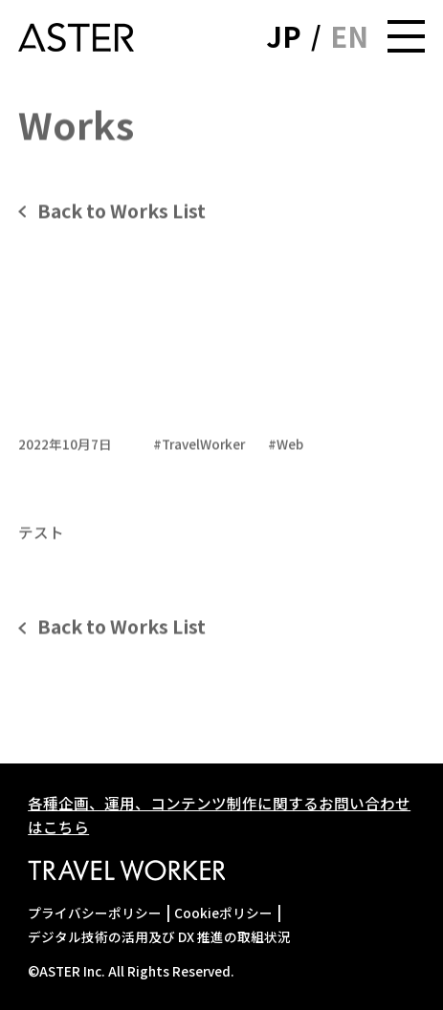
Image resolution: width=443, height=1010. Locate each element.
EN (349, 35)
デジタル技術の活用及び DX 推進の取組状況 (159, 936)
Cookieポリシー (223, 912)
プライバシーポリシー (95, 912)
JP (283, 35)
